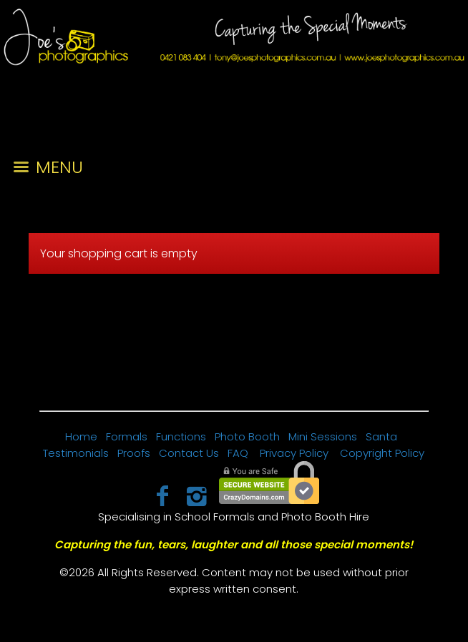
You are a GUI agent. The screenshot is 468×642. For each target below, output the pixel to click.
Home (81, 436)
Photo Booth (247, 436)
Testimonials (76, 452)
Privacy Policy (294, 452)
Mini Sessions (322, 436)
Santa (381, 436)
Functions (181, 436)
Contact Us (189, 452)
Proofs (133, 452)
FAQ (238, 452)
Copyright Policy (382, 452)
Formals (126, 436)
